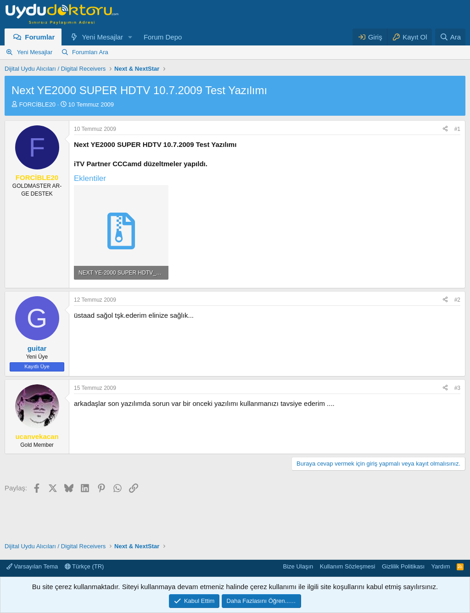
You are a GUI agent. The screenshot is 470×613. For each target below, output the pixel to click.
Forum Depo (163, 37)
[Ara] (450, 36)
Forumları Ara (90, 52)
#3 (457, 388)
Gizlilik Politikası (403, 566)
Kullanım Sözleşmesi (347, 566)
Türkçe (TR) (84, 566)
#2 (457, 300)
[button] (130, 36)
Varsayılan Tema (32, 566)
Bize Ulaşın (298, 566)
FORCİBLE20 (37, 104)
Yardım (440, 566)
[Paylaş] (445, 129)
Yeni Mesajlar (102, 37)
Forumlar (40, 37)
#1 (457, 129)
